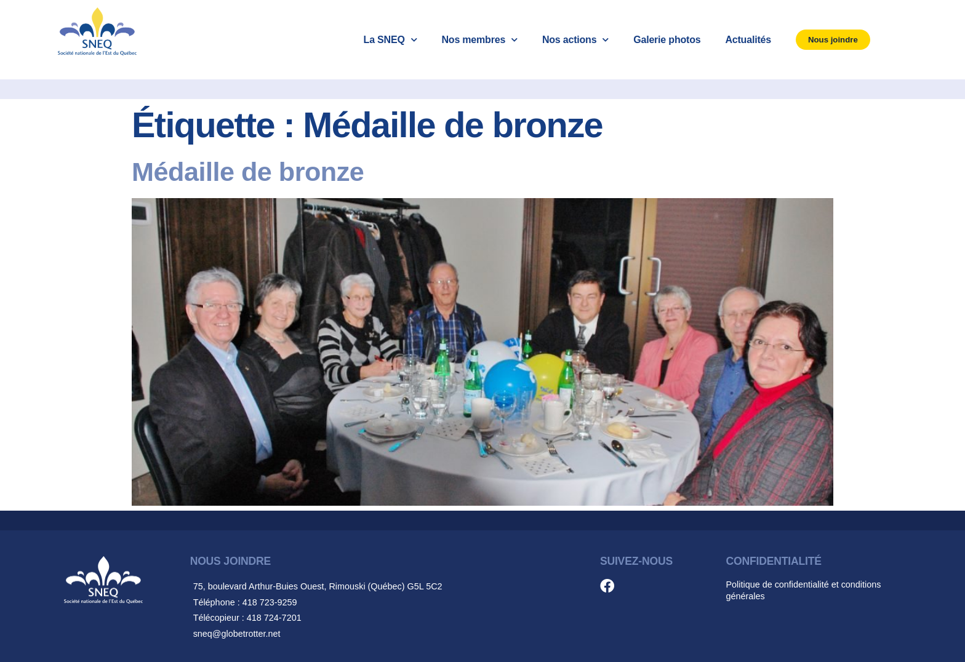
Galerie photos (666, 39)
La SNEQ (390, 39)
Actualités (748, 39)
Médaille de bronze (248, 171)
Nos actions (575, 39)
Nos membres (479, 39)
